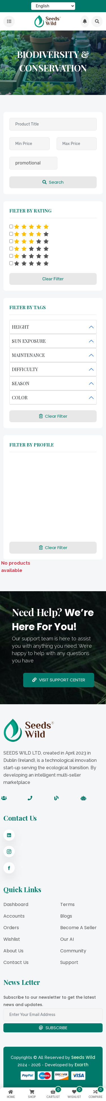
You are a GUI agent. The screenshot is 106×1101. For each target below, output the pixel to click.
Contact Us (16, 962)
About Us (13, 951)
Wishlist (11, 939)
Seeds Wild (83, 1057)
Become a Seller (78, 927)
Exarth (81, 1065)
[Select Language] (53, 6)
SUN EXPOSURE (29, 341)
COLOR (19, 397)
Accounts (14, 916)
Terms (67, 904)
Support (69, 962)
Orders (11, 927)
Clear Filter (53, 278)
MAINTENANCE (28, 355)
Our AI (67, 939)
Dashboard (15, 904)
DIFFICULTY (25, 369)
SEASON (20, 383)
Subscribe (53, 1028)
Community (73, 951)
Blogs (66, 916)
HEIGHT (20, 327)
